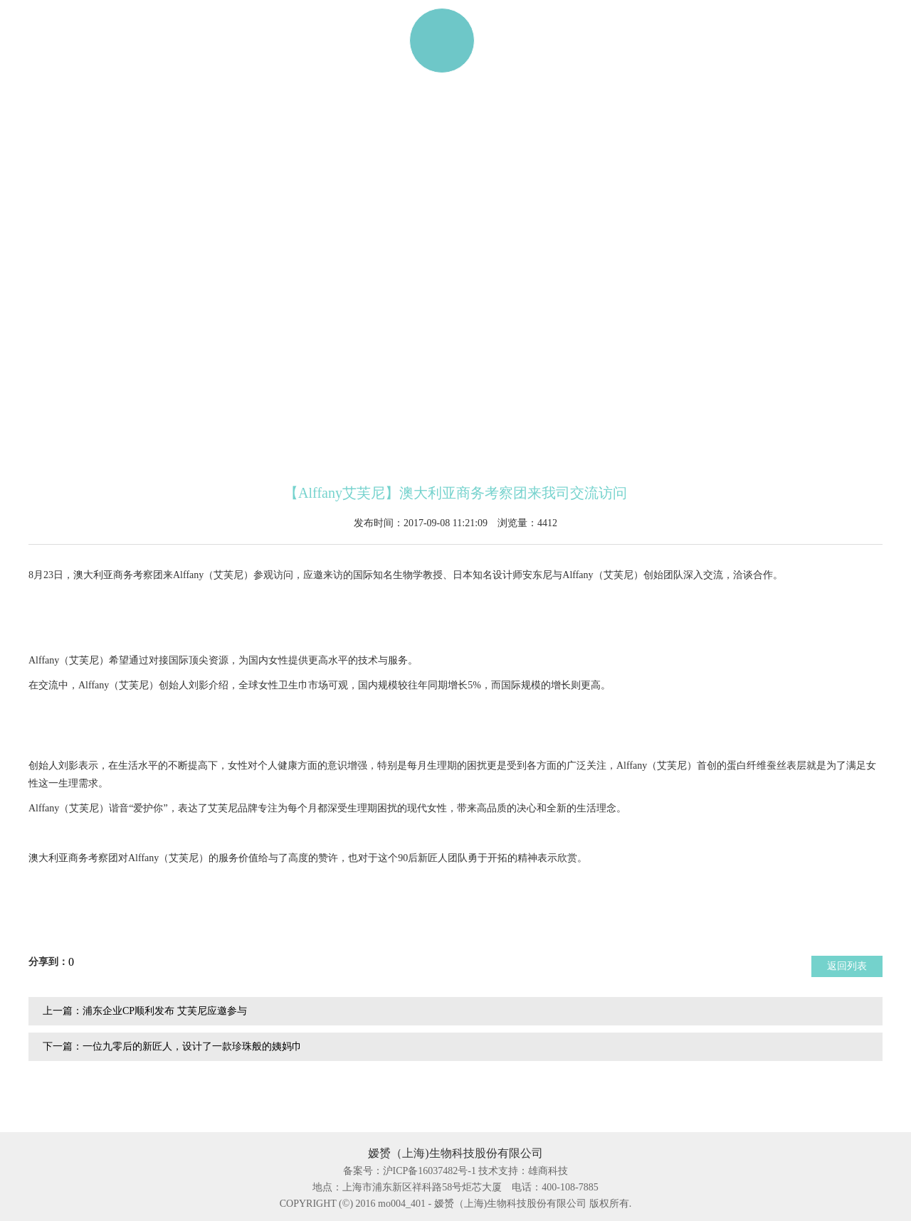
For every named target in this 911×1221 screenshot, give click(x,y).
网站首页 (83, 40)
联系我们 (705, 40)
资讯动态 (596, 40)
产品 (183, 40)
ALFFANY (285, 40)
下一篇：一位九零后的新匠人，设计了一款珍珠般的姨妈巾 (172, 1046)
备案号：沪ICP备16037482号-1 (409, 1171)
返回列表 (847, 966)
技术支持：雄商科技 (523, 1171)
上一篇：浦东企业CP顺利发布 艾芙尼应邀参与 (145, 1011)
